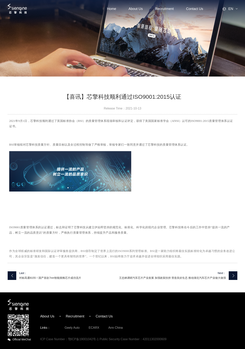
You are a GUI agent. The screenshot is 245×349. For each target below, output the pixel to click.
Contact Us (194, 9)
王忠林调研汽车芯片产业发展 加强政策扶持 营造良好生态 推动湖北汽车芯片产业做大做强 (172, 277)
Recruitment (164, 9)
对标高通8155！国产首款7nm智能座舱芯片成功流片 (50, 277)
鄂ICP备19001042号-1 (83, 339)
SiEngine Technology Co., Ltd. (17, 9)
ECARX (94, 327)
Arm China (115, 327)
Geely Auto (72, 327)
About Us (136, 9)
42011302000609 (155, 339)
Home (111, 9)
